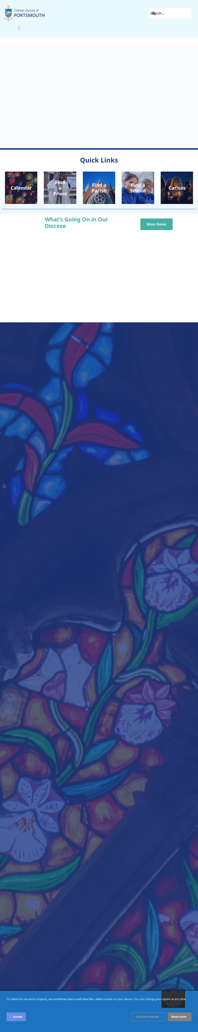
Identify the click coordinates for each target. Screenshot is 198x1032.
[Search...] (169, 13)
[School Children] (138, 188)
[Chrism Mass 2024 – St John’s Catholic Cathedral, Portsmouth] (60, 188)
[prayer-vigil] (177, 188)
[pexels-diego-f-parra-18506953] (21, 188)
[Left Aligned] (24, 6)
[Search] (153, 13)
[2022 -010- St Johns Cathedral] (99, 188)
